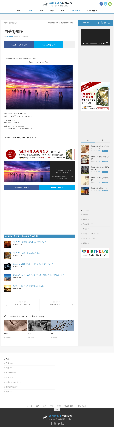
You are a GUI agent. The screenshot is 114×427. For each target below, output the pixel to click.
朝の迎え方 (76, 11)
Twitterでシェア (48, 45)
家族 (62, 11)
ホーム (19, 11)
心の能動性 (87, 224)
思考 (30, 11)
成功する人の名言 (89, 234)
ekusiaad (9, 36)
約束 (29, 334)
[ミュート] (104, 43)
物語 (52, 11)
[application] (95, 37)
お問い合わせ (92, 11)
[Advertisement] (39, 53)
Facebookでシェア (19, 45)
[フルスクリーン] (107, 43)
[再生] (83, 43)
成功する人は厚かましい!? (100, 188)
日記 (6, 334)
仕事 (41, 11)
